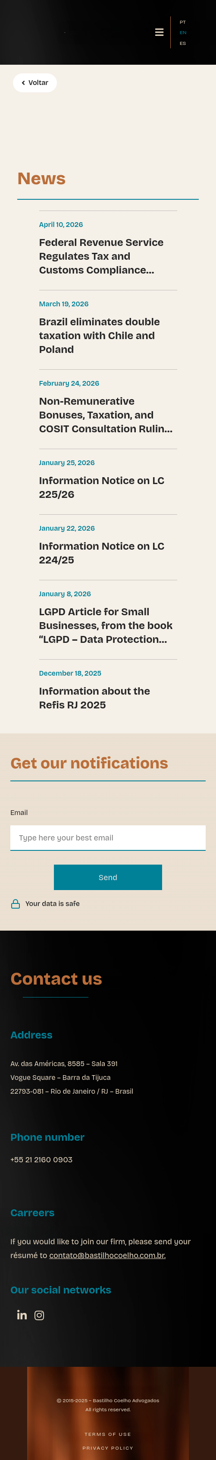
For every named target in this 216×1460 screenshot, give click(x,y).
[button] (159, 32)
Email (19, 813)
